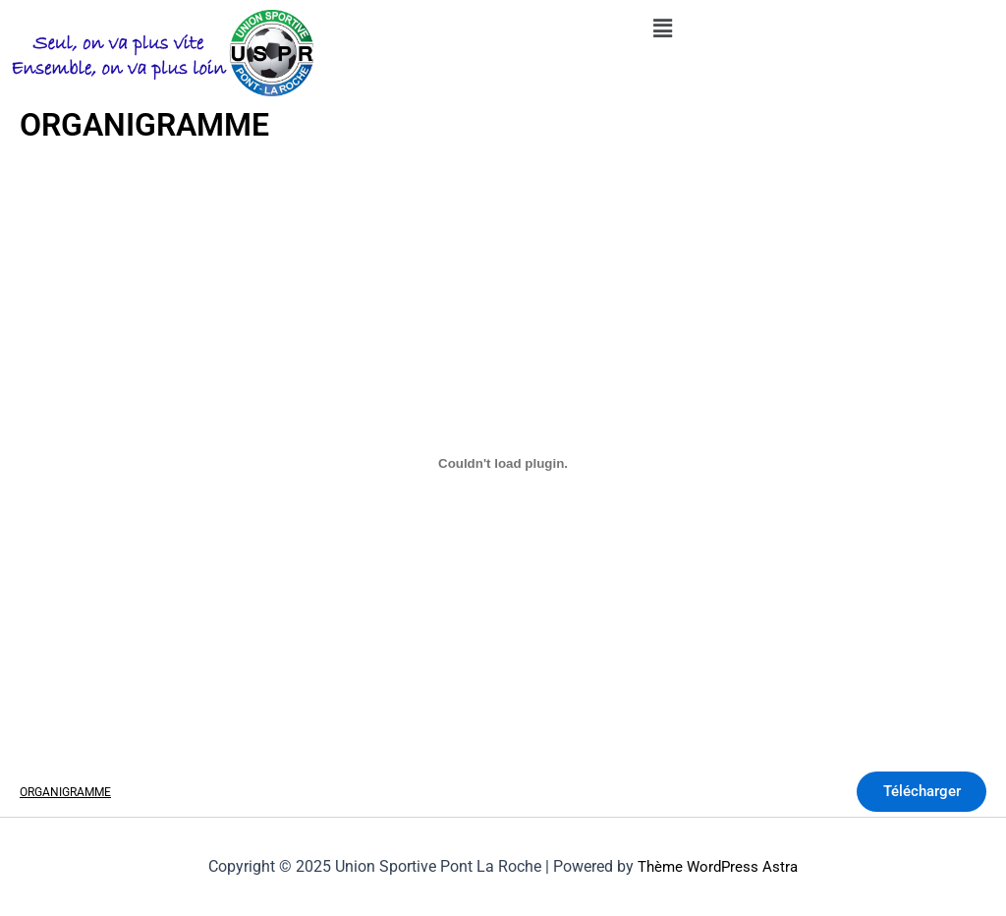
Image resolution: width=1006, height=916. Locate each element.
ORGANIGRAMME (69, 793)
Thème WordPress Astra (718, 866)
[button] (662, 28)
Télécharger (914, 793)
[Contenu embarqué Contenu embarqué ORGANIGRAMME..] (503, 464)
